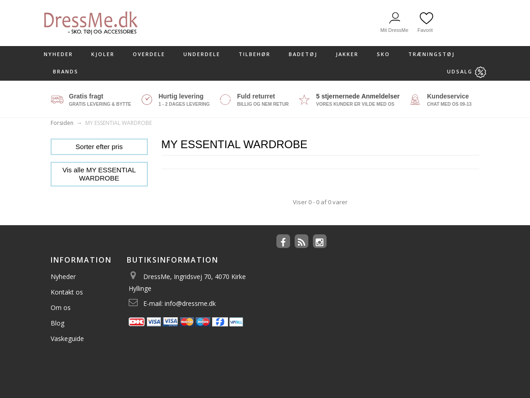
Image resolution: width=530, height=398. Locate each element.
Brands (65, 71)
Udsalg (466, 72)
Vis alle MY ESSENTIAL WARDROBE (99, 174)
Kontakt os (67, 292)
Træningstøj (431, 54)
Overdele (149, 54)
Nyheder (58, 54)
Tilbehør (254, 54)
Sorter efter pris (99, 146)
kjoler (102, 54)
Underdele (201, 54)
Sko (383, 54)
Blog (57, 323)
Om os (61, 307)
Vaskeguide (67, 338)
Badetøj (303, 54)
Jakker (347, 54)
